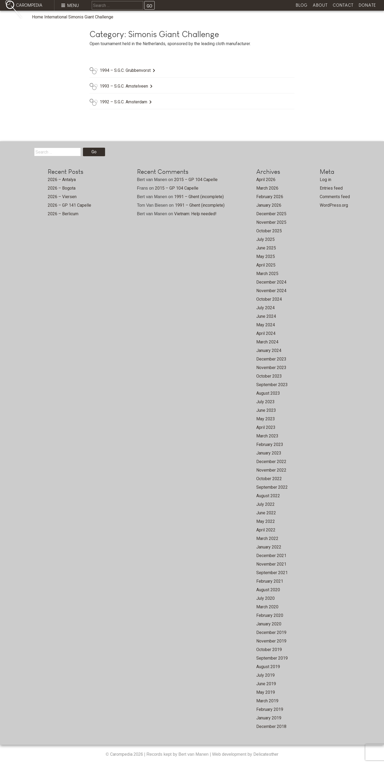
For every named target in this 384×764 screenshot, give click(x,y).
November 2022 (271, 470)
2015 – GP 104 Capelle (196, 179)
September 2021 (272, 572)
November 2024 (271, 290)
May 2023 (265, 418)
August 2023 (268, 393)
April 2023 (265, 427)
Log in (325, 179)
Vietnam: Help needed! (195, 213)
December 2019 (271, 632)
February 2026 (269, 196)
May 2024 (265, 324)
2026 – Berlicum (63, 213)
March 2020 (267, 606)
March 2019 (267, 700)
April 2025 (265, 265)
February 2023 (269, 444)
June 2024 (266, 316)
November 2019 (271, 641)
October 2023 (269, 376)
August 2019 (268, 666)
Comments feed (335, 196)
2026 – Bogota (61, 188)
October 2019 (269, 649)
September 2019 (272, 658)
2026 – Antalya (62, 179)
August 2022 (268, 495)
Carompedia (122, 754)
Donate (367, 5)
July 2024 (265, 307)
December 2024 (271, 282)
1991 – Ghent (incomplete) (199, 196)
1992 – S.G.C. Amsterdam (123, 101)
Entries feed (331, 188)
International (55, 16)
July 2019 (265, 675)
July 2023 (265, 401)
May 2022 (265, 521)
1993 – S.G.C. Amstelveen (124, 86)
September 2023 (272, 384)
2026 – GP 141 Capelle (69, 205)
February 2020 (269, 615)
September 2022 (272, 487)
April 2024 (265, 333)
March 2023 (267, 435)
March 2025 (267, 273)
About (320, 5)
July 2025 (265, 239)
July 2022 (265, 504)
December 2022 (271, 461)
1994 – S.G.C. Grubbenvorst (125, 70)
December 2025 (271, 213)
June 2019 (266, 683)
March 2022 (267, 538)
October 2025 (269, 230)
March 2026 (267, 188)
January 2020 (268, 623)
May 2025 (265, 256)
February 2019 (269, 709)
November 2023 (271, 367)
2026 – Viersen (62, 196)
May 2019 (265, 692)
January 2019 (268, 717)
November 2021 (271, 564)
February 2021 (269, 581)
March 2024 (267, 341)
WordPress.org (334, 205)
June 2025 (266, 247)
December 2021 (271, 555)
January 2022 (268, 547)
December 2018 (271, 726)
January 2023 (268, 453)
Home (37, 16)
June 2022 (266, 512)
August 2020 (268, 589)
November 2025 (271, 222)
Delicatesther (265, 754)
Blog (301, 5)
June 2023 (266, 410)
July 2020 (265, 598)
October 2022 (269, 478)
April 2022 (265, 529)
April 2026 (265, 179)
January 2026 (268, 205)
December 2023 (271, 359)
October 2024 (269, 299)
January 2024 (268, 350)
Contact (343, 5)
